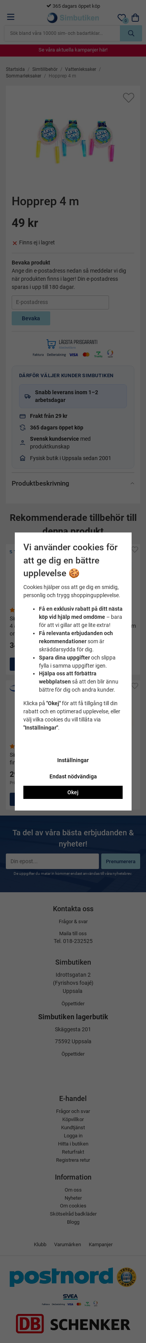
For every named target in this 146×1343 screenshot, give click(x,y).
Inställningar (73, 760)
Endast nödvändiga (73, 776)
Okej (73, 792)
